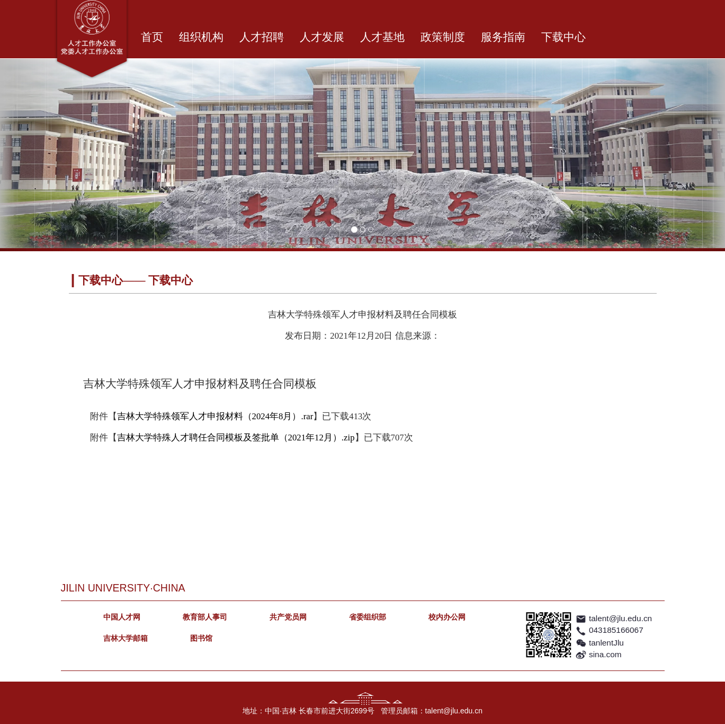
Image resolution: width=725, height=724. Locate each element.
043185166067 (616, 629)
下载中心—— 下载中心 (135, 280)
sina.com (605, 654)
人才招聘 (261, 37)
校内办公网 (447, 617)
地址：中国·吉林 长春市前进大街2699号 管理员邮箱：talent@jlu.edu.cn (362, 711)
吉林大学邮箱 (125, 638)
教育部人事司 (205, 617)
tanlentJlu (606, 642)
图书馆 (201, 638)
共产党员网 (288, 617)
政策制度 (442, 37)
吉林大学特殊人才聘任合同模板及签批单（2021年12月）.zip (236, 437)
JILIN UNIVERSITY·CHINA (123, 588)
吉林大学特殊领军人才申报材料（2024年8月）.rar (215, 416)
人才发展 (322, 37)
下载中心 (563, 37)
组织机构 (201, 37)
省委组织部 (367, 617)
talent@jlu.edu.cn (620, 618)
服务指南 (503, 37)
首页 (152, 37)
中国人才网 (121, 617)
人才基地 (382, 37)
